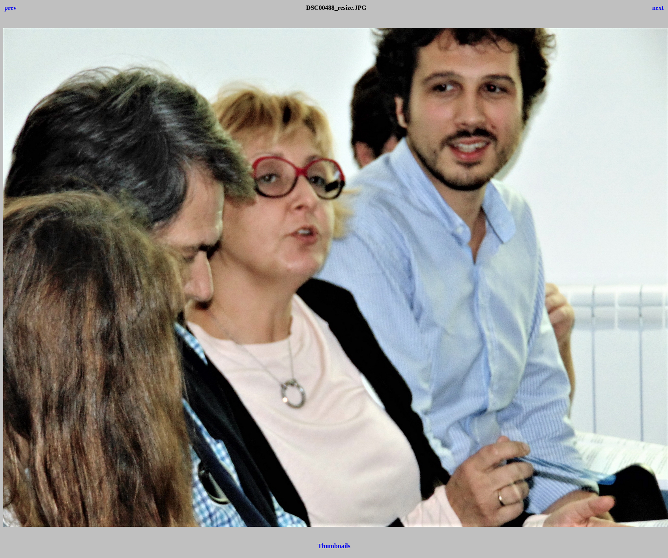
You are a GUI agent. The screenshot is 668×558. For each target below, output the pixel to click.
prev (10, 7)
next (658, 7)
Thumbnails (334, 546)
